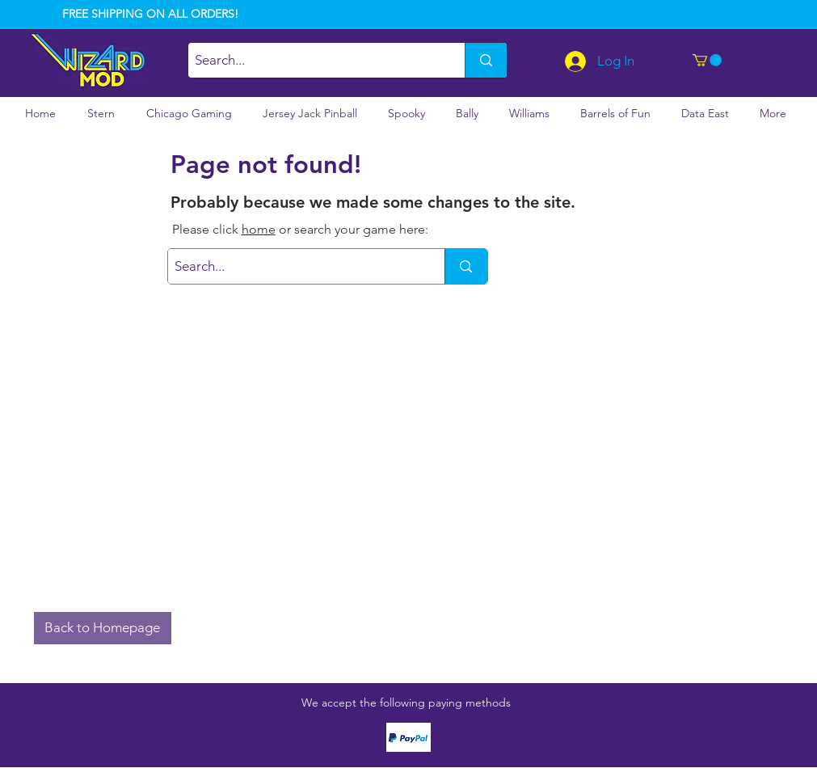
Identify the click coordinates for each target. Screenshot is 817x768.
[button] (707, 60)
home (259, 229)
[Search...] (313, 60)
